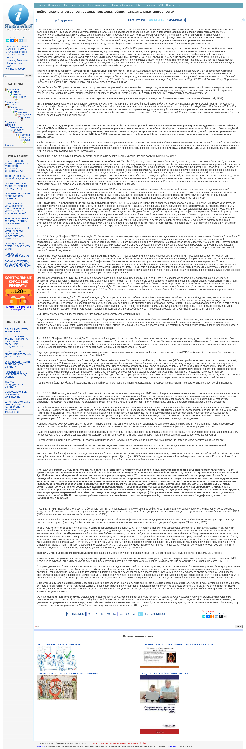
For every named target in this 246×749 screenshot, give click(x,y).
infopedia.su (41, 746)
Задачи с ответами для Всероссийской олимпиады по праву (18, 264)
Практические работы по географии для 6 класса (18, 354)
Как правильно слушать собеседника (61, 644)
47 (95, 613)
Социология (16, 127)
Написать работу (16, 68)
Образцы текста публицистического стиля (17, 246)
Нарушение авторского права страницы (101, 743)
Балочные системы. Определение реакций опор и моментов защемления (17, 407)
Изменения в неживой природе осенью (16, 374)
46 (89, 613)
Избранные (54, 5)
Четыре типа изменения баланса (17, 255)
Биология (14, 92)
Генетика (17, 94)
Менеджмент (24, 114)
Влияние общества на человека (17, 330)
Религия (11, 125)
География (20, 97)
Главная (40, 5)
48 (102, 613)
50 (114, 613)
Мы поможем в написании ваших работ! (18, 308)
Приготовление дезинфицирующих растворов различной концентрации (16, 166)
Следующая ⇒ (176, 20)
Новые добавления (17, 60)
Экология (9, 145)
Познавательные (98, 5)
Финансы (25, 137)
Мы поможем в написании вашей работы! (132, 743)
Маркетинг (18, 109)
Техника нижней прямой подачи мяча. (18, 177)
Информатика (12, 102)
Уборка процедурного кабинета (14, 384)
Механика (25, 117)
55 (146, 613)
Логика (13, 107)
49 (108, 613)
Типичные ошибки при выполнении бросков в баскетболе (177, 644)
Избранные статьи (16, 49)
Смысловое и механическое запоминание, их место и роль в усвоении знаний (15, 208)
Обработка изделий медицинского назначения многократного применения (17, 233)
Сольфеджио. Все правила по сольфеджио (16, 394)
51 (121, 613)
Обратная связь (15, 63)
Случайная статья (16, 51)
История (11, 104)
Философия (24, 135)
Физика (19, 132)
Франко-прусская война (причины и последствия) (16, 186)
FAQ (8, 66)
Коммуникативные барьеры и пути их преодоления (16, 221)
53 (134, 613)
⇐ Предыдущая (135, 20)
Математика (21, 112)
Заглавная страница (17, 46)
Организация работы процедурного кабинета (18, 196)
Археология (13, 89)
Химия (26, 140)
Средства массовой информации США (164, 673)
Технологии (18, 130)
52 (127, 613)
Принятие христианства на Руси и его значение (68, 673)
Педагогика (10, 122)
